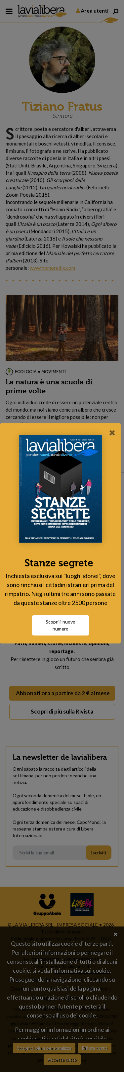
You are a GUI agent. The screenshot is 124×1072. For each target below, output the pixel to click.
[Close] (112, 428)
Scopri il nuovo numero (62, 630)
